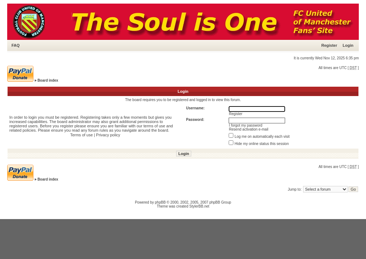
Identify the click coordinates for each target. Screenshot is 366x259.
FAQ (16, 45)
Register (329, 45)
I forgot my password (245, 125)
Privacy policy (108, 135)
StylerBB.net (199, 206)
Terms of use (81, 135)
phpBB (160, 202)
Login (348, 45)
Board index (47, 80)
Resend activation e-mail (249, 129)
